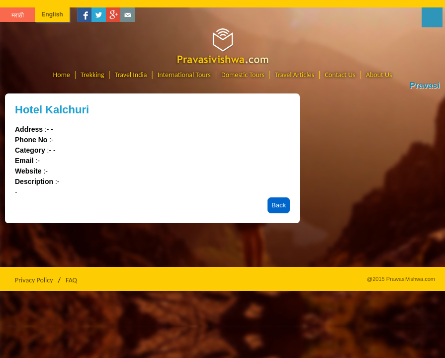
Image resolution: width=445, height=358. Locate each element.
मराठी (17, 15)
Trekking (92, 75)
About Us (379, 75)
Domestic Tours (243, 75)
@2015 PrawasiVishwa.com (401, 279)
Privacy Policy (34, 280)
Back (278, 205)
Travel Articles (294, 75)
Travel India (131, 75)
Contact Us (340, 75)
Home (61, 75)
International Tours (184, 75)
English (52, 14)
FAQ (71, 280)
